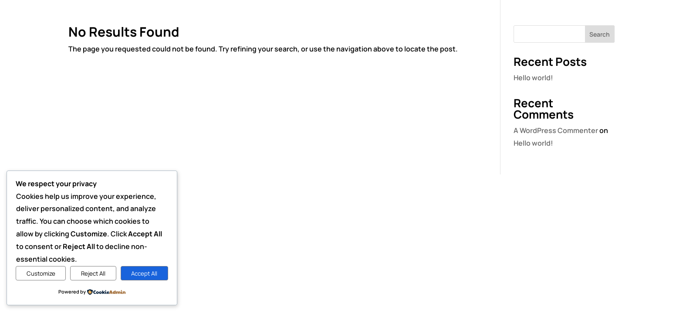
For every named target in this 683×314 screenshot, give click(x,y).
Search (599, 34)
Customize (41, 273)
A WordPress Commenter (556, 130)
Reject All (93, 273)
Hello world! (533, 77)
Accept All (144, 273)
